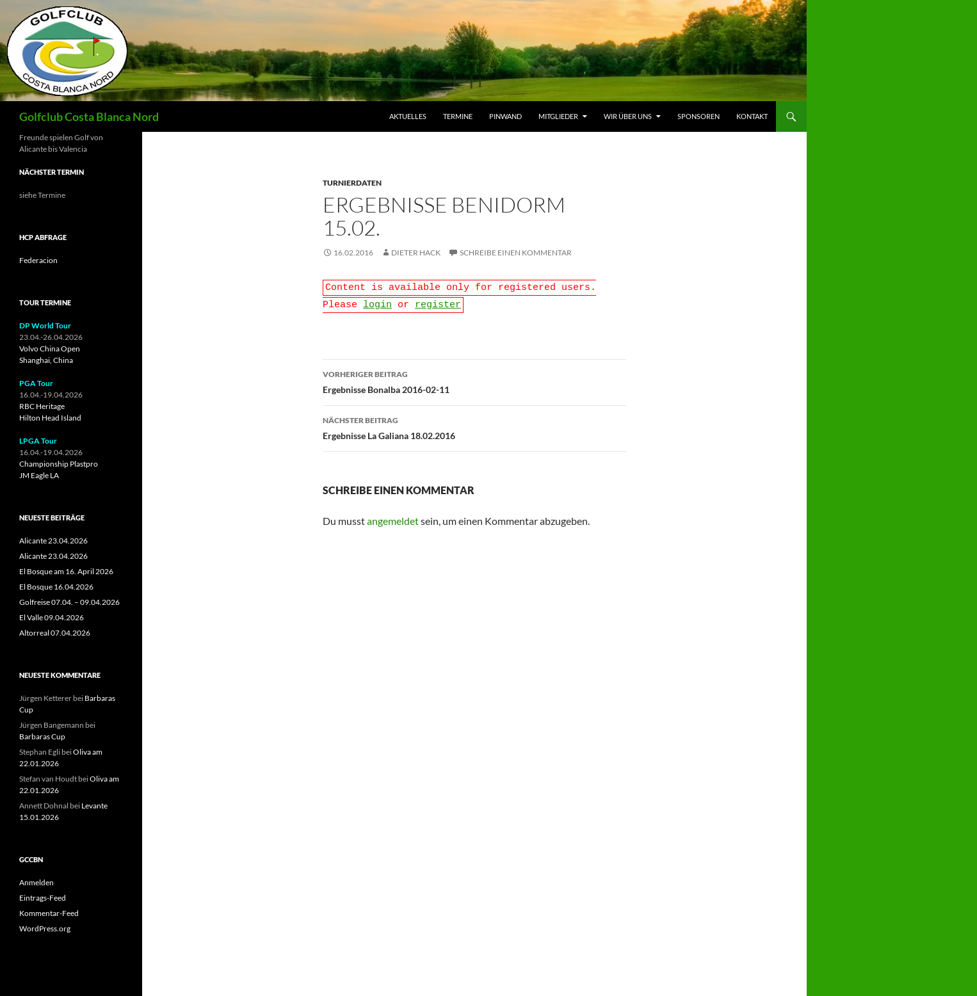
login (377, 301)
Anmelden (36, 882)
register (438, 301)
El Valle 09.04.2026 (51, 617)
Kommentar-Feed (49, 913)
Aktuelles (407, 116)
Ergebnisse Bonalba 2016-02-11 (474, 377)
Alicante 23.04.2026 (53, 540)
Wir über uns (628, 116)
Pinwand (505, 116)
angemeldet (393, 517)
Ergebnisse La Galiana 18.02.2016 (474, 423)
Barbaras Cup (42, 736)
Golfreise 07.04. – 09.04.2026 (69, 602)
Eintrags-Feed (42, 898)
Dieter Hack (415, 252)
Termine (457, 116)
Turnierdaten (352, 183)
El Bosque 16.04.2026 (56, 586)
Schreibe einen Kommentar (516, 252)
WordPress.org (44, 928)
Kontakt (752, 116)
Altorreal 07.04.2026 (54, 633)
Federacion (38, 260)
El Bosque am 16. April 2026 (66, 571)
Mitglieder (558, 116)
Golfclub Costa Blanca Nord (89, 116)
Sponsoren (698, 116)
